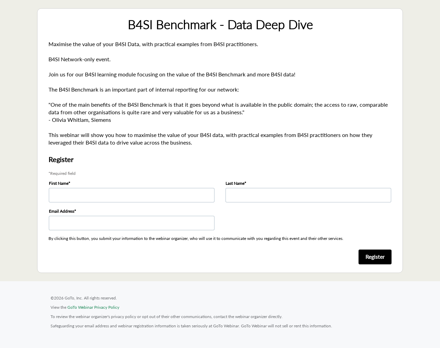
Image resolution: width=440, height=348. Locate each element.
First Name (58, 183)
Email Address (61, 211)
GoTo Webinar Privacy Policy (93, 307)
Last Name (235, 183)
